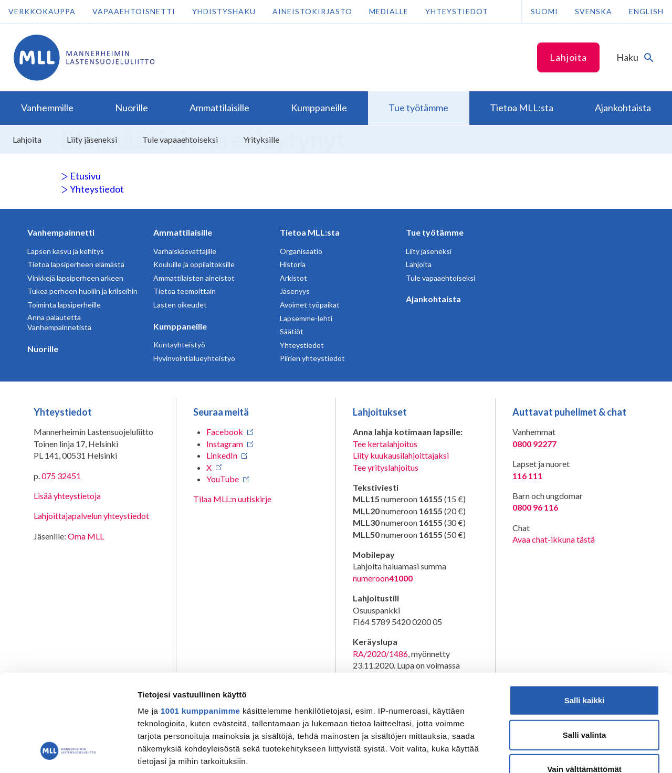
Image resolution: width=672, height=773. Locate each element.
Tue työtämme (435, 232)
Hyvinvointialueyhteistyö (194, 358)
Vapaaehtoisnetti (133, 11)
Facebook (224, 432)
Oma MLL (86, 536)
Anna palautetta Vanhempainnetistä (59, 322)
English (646, 11)
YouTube (222, 479)
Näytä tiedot (561, 752)
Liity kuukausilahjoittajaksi (401, 455)
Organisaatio (301, 251)
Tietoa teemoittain (184, 291)
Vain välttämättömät (584, 681)
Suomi (544, 11)
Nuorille (42, 349)
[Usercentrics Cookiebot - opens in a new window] (68, 752)
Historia (293, 264)
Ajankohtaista (433, 299)
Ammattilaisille (182, 232)
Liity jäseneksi (429, 251)
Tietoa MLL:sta (310, 232)
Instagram (224, 444)
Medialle (388, 11)
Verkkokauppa (42, 11)
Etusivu (81, 176)
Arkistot (293, 277)
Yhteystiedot (456, 11)
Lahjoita (568, 57)
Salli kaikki (584, 612)
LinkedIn (221, 455)
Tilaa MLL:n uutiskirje (232, 499)
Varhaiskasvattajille (184, 251)
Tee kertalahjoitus (385, 444)
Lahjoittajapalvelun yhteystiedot (91, 516)
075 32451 (61, 476)
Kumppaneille (180, 326)
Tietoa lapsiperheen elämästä (75, 264)
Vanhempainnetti (60, 232)
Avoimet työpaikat (310, 304)
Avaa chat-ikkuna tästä (553, 539)
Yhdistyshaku (224, 11)
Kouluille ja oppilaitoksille (194, 264)
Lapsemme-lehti (306, 318)
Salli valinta (584, 646)
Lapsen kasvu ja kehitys (65, 251)
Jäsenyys (295, 291)
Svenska (593, 11)
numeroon (383, 578)
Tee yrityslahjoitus (385, 467)
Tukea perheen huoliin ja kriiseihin (82, 291)
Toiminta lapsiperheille (64, 304)
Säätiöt (291, 331)
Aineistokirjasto (312, 11)
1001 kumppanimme (200, 623)
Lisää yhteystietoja (67, 496)
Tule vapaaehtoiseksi (440, 277)
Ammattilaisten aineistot (194, 277)
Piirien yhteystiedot (312, 358)
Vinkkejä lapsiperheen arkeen (75, 277)
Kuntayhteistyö (179, 344)
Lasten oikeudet (180, 304)
